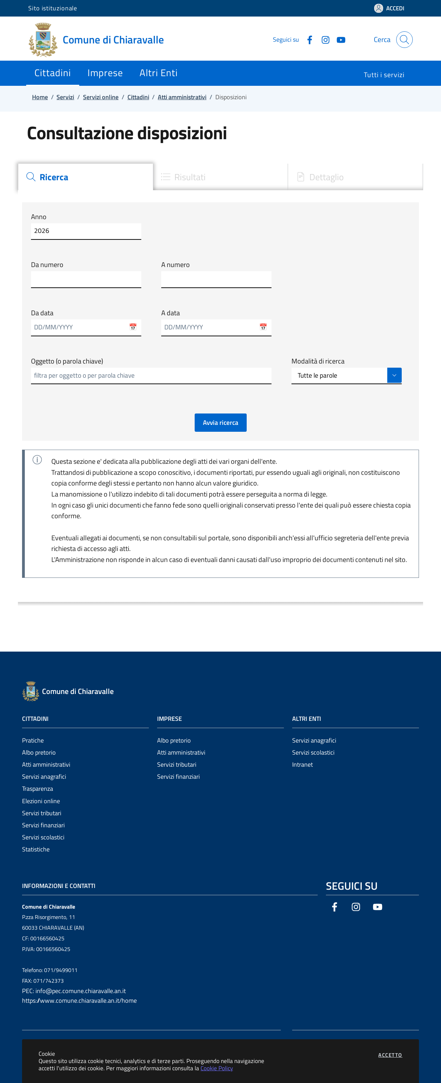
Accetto (390, 1055)
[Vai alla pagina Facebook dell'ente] (307, 39)
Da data (42, 313)
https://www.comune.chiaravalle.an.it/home (79, 1000)
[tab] (85, 177)
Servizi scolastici (43, 837)
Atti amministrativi (46, 764)
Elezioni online (41, 801)
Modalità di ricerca (318, 361)
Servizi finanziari (43, 825)
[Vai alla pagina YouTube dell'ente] (338, 39)
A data (170, 313)
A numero (175, 264)
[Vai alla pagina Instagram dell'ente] (323, 39)
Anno (39, 217)
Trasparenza (37, 788)
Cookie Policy (217, 1068)
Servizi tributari (41, 813)
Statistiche (36, 849)
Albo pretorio (39, 752)
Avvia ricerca (220, 422)
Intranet (302, 764)
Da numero (47, 264)
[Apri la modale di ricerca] (404, 39)
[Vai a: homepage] (100, 40)
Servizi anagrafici (44, 776)
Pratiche (33, 740)
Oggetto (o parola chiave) (67, 361)
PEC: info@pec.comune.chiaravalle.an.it (74, 990)
